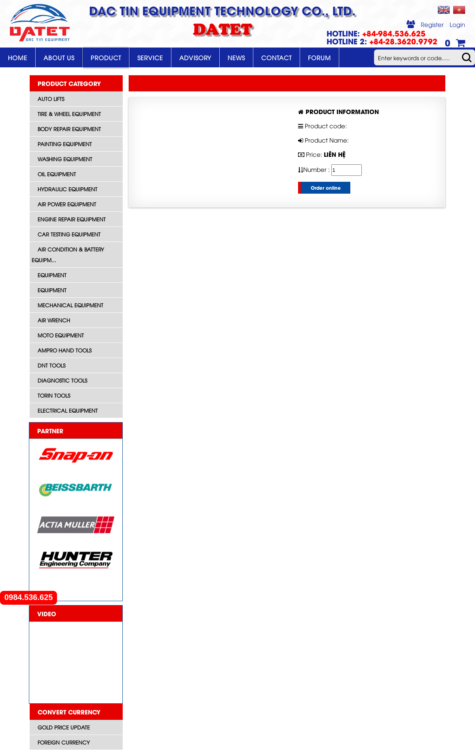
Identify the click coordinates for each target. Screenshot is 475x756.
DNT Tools (51, 365)
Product (106, 57)
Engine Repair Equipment (72, 219)
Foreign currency (64, 742)
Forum (319, 57)
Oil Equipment (57, 173)
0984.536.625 (28, 597)
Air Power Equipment (67, 204)
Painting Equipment (65, 143)
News (236, 57)
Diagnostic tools (62, 380)
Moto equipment (61, 335)
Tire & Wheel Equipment (69, 113)
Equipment (52, 274)
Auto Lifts (51, 98)
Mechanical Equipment (70, 304)
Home (17, 57)
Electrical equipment (68, 410)
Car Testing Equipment (69, 234)
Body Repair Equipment (69, 128)
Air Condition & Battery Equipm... (68, 254)
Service (150, 57)
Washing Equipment (65, 158)
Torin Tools (54, 395)
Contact (276, 57)
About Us (59, 57)
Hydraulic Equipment (67, 188)
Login (457, 24)
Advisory (195, 57)
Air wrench (54, 320)
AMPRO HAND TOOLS (64, 350)
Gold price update (64, 727)
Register (432, 24)
